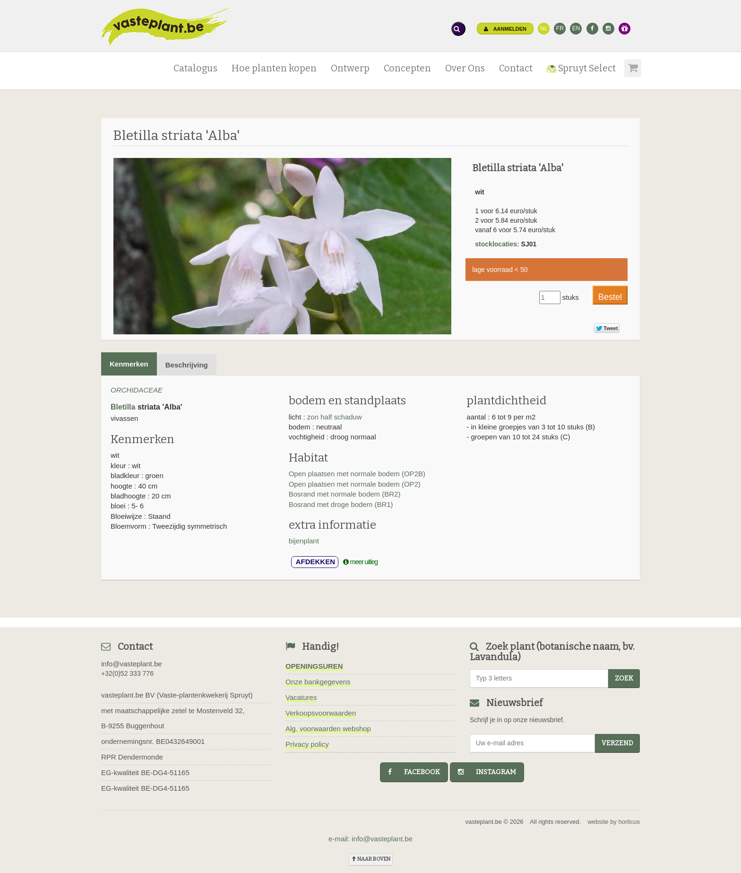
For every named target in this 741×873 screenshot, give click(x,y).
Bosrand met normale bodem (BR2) (345, 494)
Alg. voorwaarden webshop (328, 729)
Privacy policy (307, 744)
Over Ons (465, 68)
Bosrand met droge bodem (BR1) (341, 504)
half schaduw (341, 417)
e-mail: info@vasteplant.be (370, 839)
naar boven (370, 859)
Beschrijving (186, 365)
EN (576, 28)
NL (543, 28)
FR (560, 28)
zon (313, 417)
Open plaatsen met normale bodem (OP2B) (357, 474)
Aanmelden (505, 29)
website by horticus (613, 821)
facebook (414, 772)
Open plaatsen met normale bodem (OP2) (355, 484)
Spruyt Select (581, 68)
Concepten (407, 68)
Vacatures (301, 697)
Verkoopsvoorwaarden (320, 713)
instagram (487, 772)
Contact (516, 68)
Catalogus (195, 68)
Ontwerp (350, 68)
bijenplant (304, 541)
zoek (624, 678)
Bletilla (123, 407)
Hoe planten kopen (274, 68)
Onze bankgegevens (318, 682)
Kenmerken (129, 364)
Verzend (617, 743)
